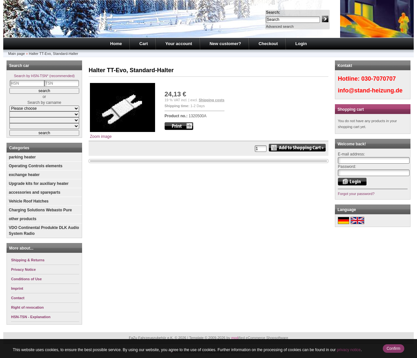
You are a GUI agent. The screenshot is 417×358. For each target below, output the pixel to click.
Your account (178, 43)
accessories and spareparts (34, 192)
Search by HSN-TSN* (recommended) (44, 76)
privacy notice (349, 350)
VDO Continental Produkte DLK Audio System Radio (44, 230)
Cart (143, 43)
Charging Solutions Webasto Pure (40, 210)
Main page (16, 54)
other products (22, 219)
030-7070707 (378, 78)
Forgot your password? (356, 194)
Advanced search (280, 26)
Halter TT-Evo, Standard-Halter (53, 54)
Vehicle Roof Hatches (29, 201)
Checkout (268, 43)
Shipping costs (211, 100)
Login (301, 43)
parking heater (22, 157)
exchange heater (24, 174)
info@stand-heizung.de (370, 90)
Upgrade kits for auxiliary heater (38, 183)
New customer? (225, 43)
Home (116, 43)
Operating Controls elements (36, 166)
